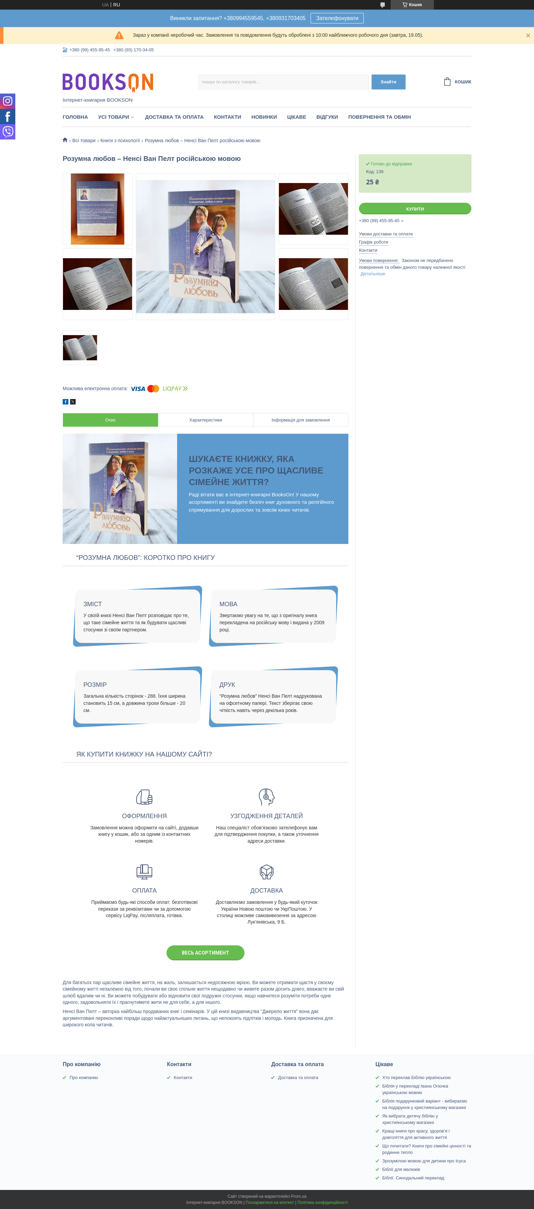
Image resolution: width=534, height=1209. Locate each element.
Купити (415, 209)
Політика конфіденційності (322, 1202)
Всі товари (83, 140)
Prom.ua (299, 1196)
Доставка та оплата (174, 116)
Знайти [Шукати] (388, 81)
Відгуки (327, 116)
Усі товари (113, 116)
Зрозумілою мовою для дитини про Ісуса (424, 1160)
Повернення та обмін (379, 116)
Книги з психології (120, 140)
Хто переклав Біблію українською (416, 1077)
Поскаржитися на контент (270, 1202)
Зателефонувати (337, 18)
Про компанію (83, 1077)
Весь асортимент (205, 953)
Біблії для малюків (401, 1169)
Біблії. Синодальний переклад (413, 1177)
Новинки (264, 116)
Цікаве (296, 116)
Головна (75, 116)
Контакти (227, 116)
